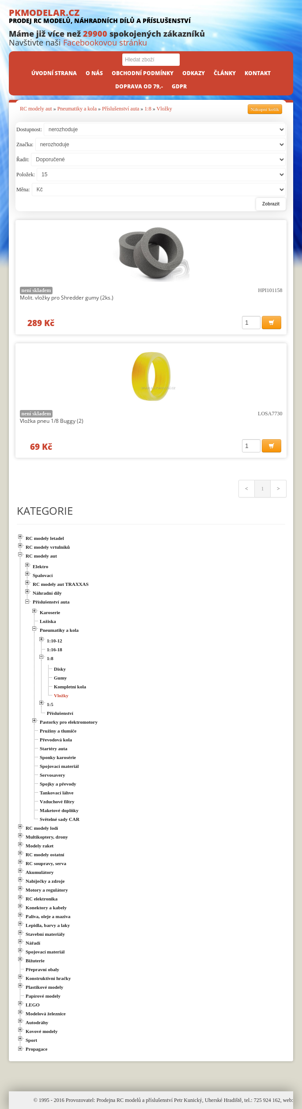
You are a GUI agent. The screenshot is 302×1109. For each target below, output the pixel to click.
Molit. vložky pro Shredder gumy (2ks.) (66, 297)
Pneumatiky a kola (77, 109)
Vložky (164, 109)
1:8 (147, 109)
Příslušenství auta (120, 109)
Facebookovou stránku (105, 42)
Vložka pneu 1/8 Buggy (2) (51, 421)
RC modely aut (36, 109)
